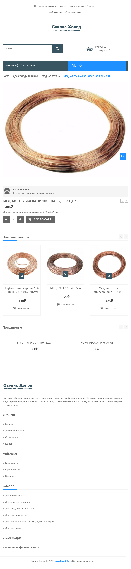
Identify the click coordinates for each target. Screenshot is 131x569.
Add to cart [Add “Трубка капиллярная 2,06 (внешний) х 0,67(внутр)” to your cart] (24, 309)
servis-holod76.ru (62, 561)
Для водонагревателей (17, 515)
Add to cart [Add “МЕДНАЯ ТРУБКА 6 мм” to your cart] (67, 305)
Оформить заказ (73, 12)
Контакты (10, 444)
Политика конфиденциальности (22, 547)
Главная (9, 424)
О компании (11, 437)
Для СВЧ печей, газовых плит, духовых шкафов (29, 521)
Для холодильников (25, 76)
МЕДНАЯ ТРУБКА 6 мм (65, 288)
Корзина (9, 476)
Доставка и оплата (14, 431)
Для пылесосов (13, 528)
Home (6, 76)
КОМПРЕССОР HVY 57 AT (97, 342)
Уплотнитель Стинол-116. (34, 342)
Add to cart (42, 219)
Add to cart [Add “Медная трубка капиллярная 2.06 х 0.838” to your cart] (111, 309)
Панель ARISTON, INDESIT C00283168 (126, 201)
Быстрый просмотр (21, 276)
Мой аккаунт (55, 12)
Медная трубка (51, 76)
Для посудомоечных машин (19, 508)
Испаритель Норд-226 (122, 201)
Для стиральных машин (17, 502)
